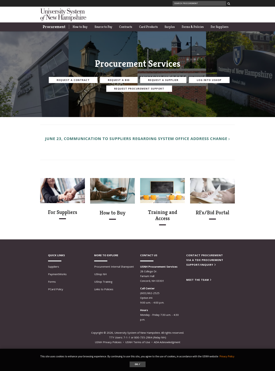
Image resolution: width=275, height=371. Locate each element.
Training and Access (162, 215)
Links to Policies (103, 289)
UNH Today (209, 14)
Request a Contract (73, 79)
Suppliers (53, 266)
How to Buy (80, 27)
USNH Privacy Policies (108, 342)
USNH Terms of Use (137, 342)
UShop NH (100, 274)
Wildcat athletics (165, 14)
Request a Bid (119, 79)
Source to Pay (103, 27)
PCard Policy (55, 289)
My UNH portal (188, 14)
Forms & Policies (193, 27)
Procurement (54, 26)
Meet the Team (197, 279)
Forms (52, 281)
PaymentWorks (57, 274)
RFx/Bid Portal (212, 212)
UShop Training (103, 281)
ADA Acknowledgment (167, 342)
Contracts (125, 27)
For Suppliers (219, 27)
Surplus (170, 27)
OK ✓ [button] (137, 364)
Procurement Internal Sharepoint (114, 266)
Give (223, 14)
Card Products (148, 27)
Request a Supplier (163, 79)
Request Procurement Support (139, 88)
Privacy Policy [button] (226, 356)
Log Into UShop (209, 79)
